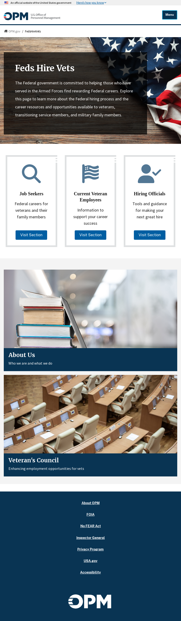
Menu (169, 14)
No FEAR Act (90, 526)
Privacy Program (90, 549)
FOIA (90, 514)
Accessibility (90, 572)
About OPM (91, 503)
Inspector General (90, 538)
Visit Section (31, 235)
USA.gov (90, 561)
